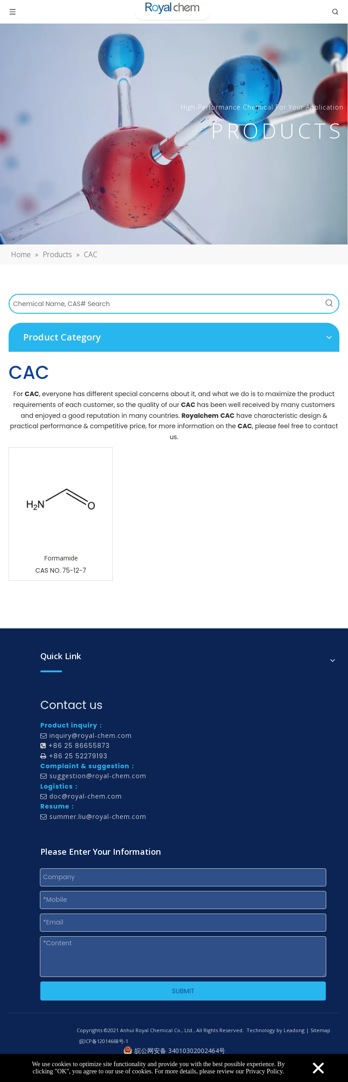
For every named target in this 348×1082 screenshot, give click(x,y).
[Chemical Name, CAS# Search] (165, 304)
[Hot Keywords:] (329, 304)
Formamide (61, 558)
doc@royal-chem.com (85, 796)
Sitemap (320, 1030)
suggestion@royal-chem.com (97, 775)
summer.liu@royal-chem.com (97, 816)
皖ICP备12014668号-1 (103, 1041)
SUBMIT (183, 991)
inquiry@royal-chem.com (90, 735)
